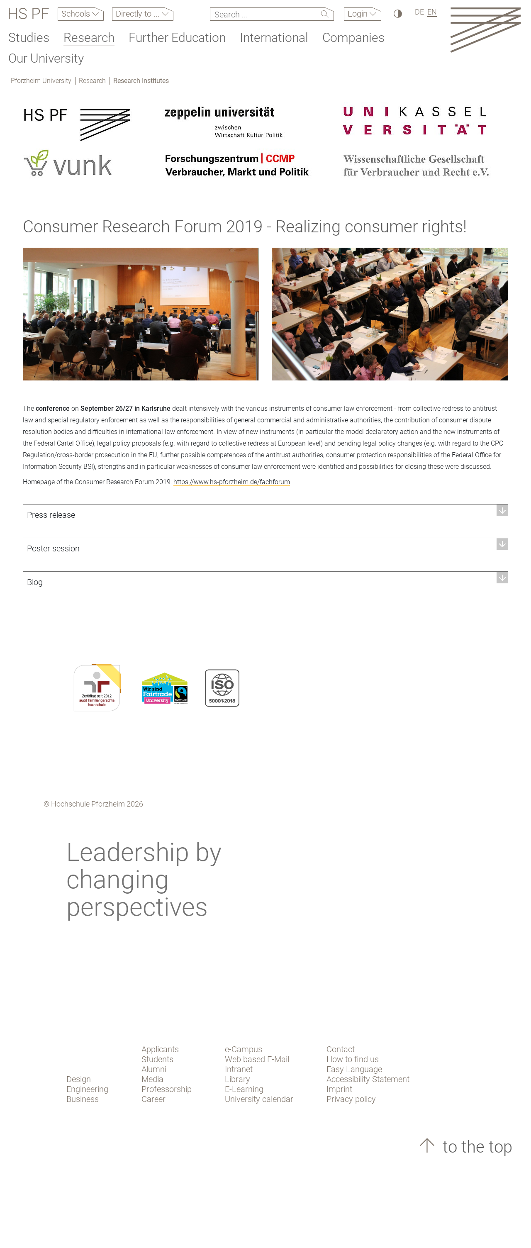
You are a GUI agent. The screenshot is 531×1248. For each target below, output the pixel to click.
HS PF (28, 14)
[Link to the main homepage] (485, 30)
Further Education (177, 37)
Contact (340, 1049)
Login (359, 14)
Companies (353, 37)
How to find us (352, 1059)
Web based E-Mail (257, 1059)
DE (419, 11)
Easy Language (354, 1069)
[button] (265, 514)
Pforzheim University (41, 81)
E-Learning (244, 1089)
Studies (28, 37)
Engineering (87, 1089)
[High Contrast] (397, 13)
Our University (46, 58)
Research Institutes (141, 81)
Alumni (153, 1069)
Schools (76, 14)
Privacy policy (351, 1099)
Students (157, 1059)
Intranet (239, 1069)
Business (82, 1099)
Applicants (160, 1049)
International (274, 37)
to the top (475, 1147)
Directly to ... (139, 14)
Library (237, 1079)
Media (152, 1079)
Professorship (166, 1089)
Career (153, 1099)
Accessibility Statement (367, 1079)
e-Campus (243, 1049)
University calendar (259, 1099)
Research (88, 37)
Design (78, 1079)
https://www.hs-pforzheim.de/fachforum (231, 482)
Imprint (339, 1089)
